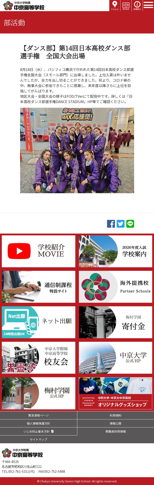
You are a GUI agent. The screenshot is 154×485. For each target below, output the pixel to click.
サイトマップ (38, 439)
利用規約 (115, 415)
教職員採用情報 (115, 431)
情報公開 (115, 423)
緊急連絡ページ (38, 415)
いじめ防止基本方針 (36, 431)
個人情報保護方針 (38, 423)
